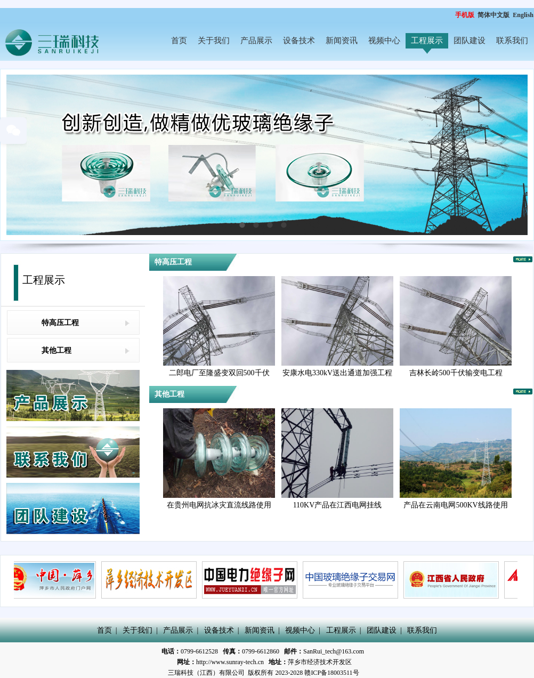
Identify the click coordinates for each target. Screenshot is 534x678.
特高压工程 (60, 323)
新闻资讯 (342, 40)
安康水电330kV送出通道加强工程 (337, 373)
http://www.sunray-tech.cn (230, 662)
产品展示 (256, 40)
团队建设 (470, 40)
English (523, 15)
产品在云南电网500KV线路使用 (455, 505)
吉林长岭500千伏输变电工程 (456, 373)
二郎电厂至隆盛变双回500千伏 (219, 373)
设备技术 (299, 40)
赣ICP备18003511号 (331, 672)
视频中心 (384, 40)
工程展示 (427, 40)
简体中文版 (494, 15)
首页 (179, 40)
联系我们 (512, 40)
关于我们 (214, 40)
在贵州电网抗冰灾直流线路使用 (219, 505)
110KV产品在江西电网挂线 (337, 505)
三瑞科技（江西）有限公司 (206, 672)
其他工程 (56, 350)
